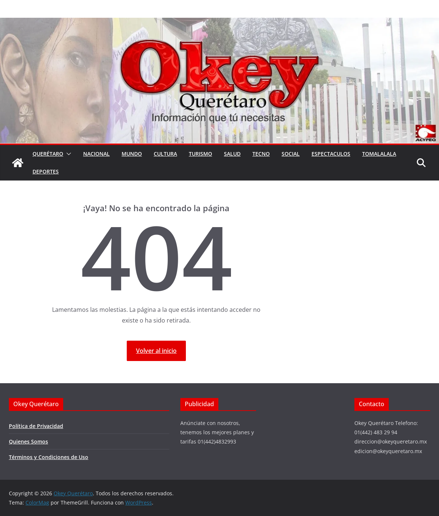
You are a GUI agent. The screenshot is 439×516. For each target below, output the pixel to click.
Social (291, 153)
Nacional (96, 153)
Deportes (46, 171)
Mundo (132, 153)
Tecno (261, 153)
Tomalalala (379, 153)
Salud (232, 153)
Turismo (200, 153)
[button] (67, 154)
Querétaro (48, 153)
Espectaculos (331, 153)
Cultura (165, 153)
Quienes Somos (28, 441)
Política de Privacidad (36, 425)
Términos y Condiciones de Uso (48, 457)
